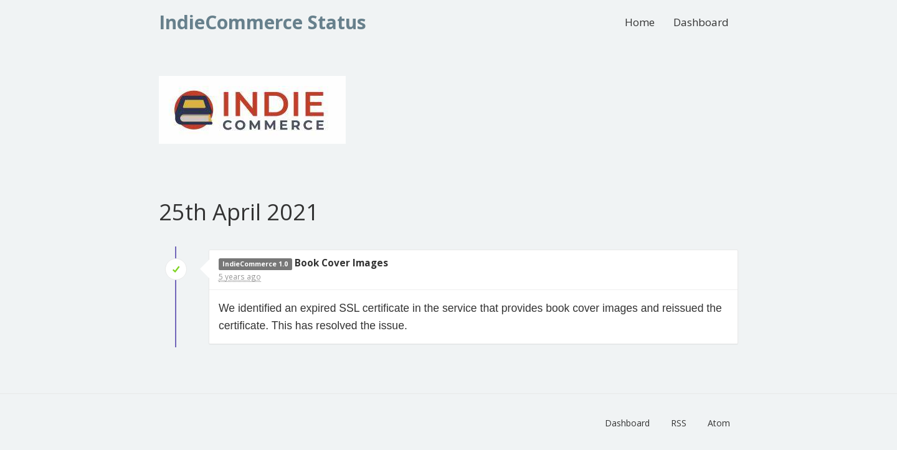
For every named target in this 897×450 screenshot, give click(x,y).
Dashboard (701, 22)
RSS (678, 423)
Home (640, 22)
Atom (719, 423)
